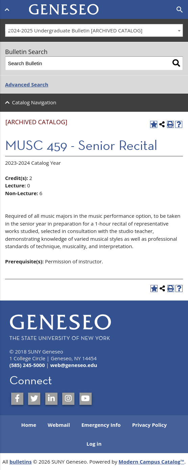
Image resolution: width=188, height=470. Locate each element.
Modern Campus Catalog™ (152, 461)
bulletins (20, 461)
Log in (94, 443)
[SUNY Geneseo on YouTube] (85, 399)
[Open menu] (8, 9)
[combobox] (94, 30)
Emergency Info (101, 424)
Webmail (59, 424)
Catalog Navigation (34, 102)
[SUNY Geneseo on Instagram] (68, 399)
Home (28, 424)
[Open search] (179, 10)
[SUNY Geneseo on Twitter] (34, 399)
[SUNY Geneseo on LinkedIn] (51, 399)
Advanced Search (26, 84)
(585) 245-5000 (27, 365)
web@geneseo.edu (73, 365)
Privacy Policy (149, 424)
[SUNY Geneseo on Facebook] (17, 399)
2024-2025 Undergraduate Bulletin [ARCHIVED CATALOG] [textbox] (75, 30)
